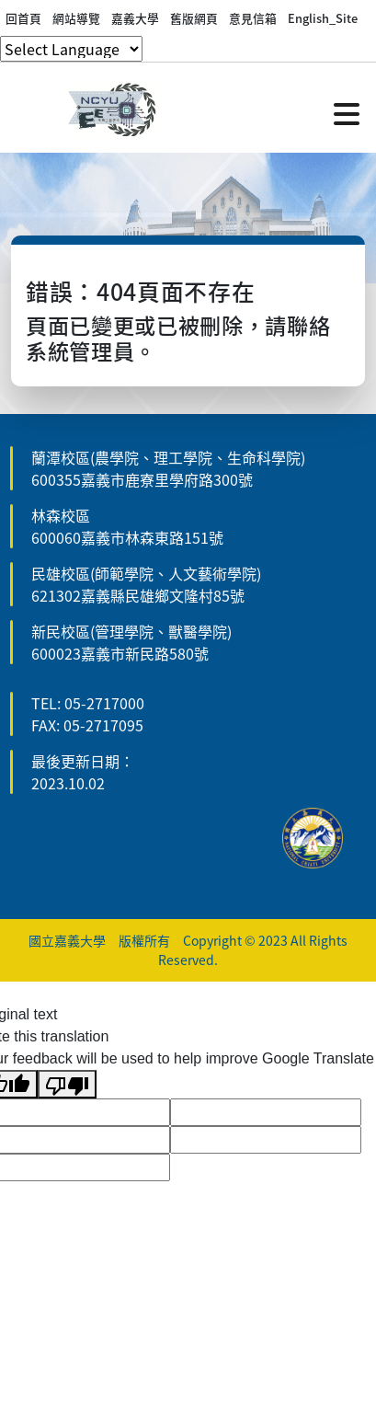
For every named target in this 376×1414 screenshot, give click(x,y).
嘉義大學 (135, 18)
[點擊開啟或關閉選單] (346, 112)
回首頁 (23, 18)
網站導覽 (76, 18)
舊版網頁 (194, 18)
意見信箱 (253, 18)
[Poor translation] (67, 1084)
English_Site (323, 18)
